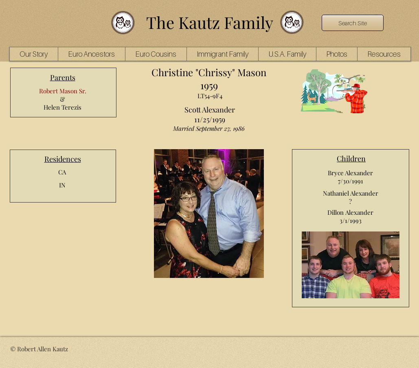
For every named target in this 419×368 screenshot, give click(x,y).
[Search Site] (353, 23)
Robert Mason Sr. (62, 91)
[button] (91, 54)
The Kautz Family (209, 22)
